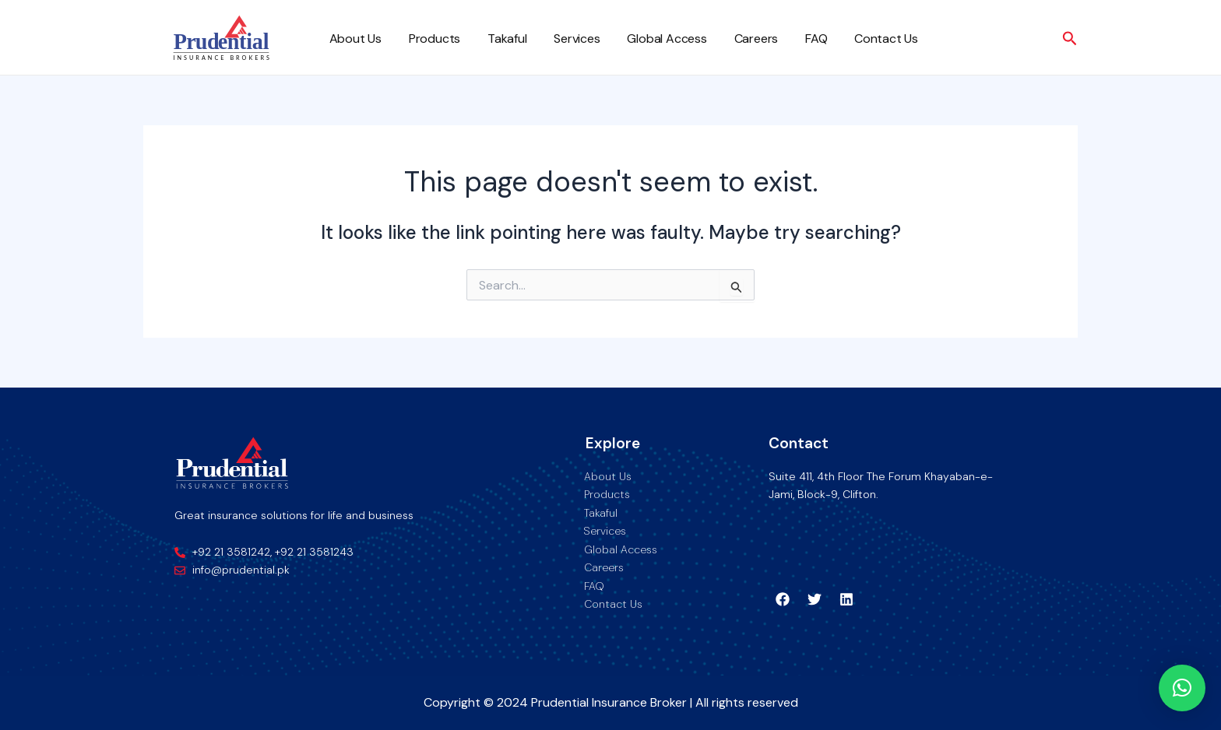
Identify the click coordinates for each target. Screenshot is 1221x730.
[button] (1182, 688)
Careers (740, 38)
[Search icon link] (1070, 39)
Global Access (654, 38)
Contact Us (864, 38)
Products (430, 38)
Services (566, 38)
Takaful (500, 38)
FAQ (797, 38)
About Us (354, 38)
